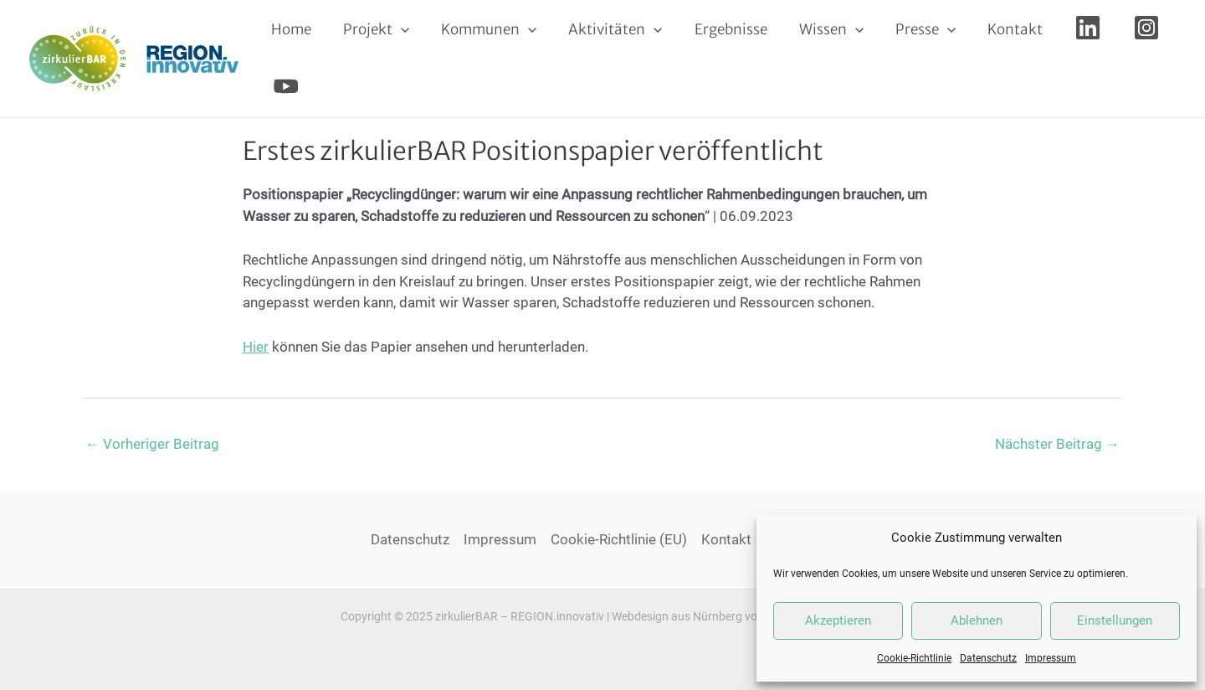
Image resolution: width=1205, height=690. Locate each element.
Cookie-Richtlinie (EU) (619, 539)
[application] (395, 29)
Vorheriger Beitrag (152, 443)
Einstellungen (1114, 620)
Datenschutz (988, 658)
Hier (256, 346)
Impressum (1050, 658)
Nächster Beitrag (1057, 443)
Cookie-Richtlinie (914, 658)
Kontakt (726, 539)
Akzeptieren (838, 620)
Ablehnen (976, 620)
